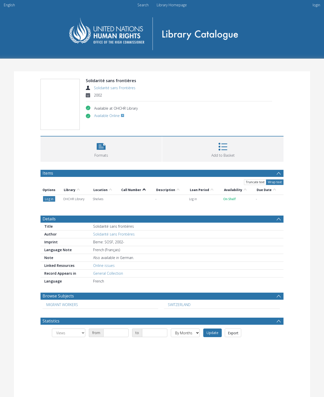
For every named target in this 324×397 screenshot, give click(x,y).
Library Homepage (172, 5)
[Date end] (154, 333)
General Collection (108, 273)
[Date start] (116, 333)
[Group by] (68, 333)
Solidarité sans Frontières (114, 87)
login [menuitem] (316, 5)
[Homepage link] (162, 32)
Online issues (104, 265)
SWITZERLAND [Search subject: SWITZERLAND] (179, 304)
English (9, 5)
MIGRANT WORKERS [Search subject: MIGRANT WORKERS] (62, 304)
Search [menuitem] (143, 5)
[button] (101, 148)
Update (212, 332)
